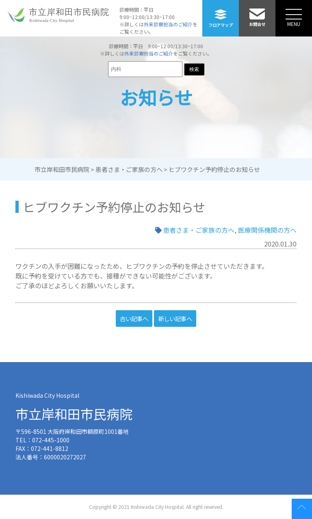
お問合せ (257, 13)
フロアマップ (220, 14)
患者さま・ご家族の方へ (198, 230)
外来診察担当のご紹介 (168, 24)
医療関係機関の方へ (267, 230)
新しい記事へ (175, 318)
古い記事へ (134, 318)
